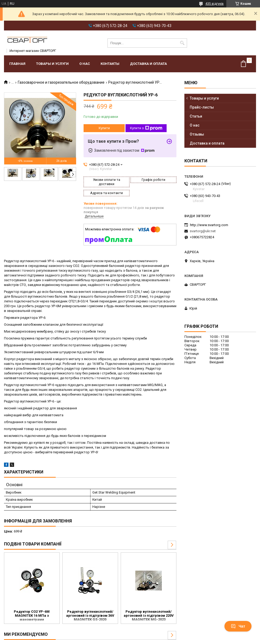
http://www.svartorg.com (209, 225)
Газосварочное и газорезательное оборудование (61, 82)
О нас (84, 64)
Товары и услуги (52, 64)
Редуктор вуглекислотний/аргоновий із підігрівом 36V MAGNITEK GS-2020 (90, 615)
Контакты (110, 64)
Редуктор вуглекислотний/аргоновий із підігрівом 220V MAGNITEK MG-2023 (149, 615)
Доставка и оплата (148, 64)
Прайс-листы (202, 107)
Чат (238, 626)
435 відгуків (214, 4)
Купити (104, 128)
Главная (17, 64)
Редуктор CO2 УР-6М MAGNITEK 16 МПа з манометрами (32, 615)
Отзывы (197, 134)
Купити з (146, 128)
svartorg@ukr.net (203, 231)
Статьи (196, 116)
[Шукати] (182, 43)
